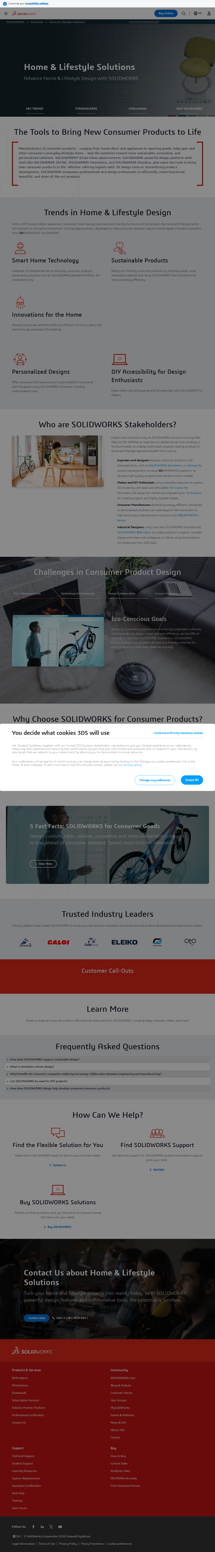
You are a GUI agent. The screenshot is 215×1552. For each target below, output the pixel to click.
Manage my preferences (154, 780)
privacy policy (132, 764)
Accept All (192, 780)
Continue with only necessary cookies (178, 732)
